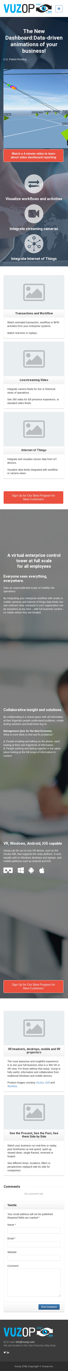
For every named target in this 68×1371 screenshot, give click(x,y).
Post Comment (49, 1307)
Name (11, 1224)
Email (11, 1238)
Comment (12, 1265)
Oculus (40, 1082)
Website (12, 1252)
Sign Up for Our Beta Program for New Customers (33, 497)
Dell (47, 1082)
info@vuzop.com (25, 1342)
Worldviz (12, 1086)
